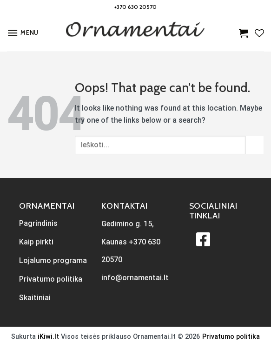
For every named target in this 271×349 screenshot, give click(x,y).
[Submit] (254, 145)
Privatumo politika (231, 337)
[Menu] (23, 32)
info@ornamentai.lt (135, 277)
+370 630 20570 (135, 6)
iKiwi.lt (48, 337)
